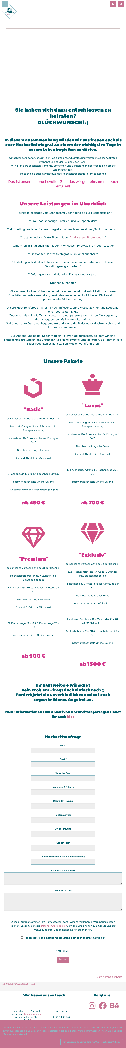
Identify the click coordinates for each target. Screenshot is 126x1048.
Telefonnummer (63, 815)
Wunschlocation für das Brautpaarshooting (63, 857)
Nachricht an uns (63, 890)
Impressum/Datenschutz (15, 983)
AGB (32, 983)
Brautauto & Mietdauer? (63, 870)
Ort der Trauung (63, 829)
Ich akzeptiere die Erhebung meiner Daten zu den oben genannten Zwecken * (65, 938)
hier (70, 716)
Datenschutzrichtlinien (54, 926)
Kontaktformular (33, 1014)
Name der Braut (63, 773)
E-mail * (63, 759)
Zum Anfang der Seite (109, 977)
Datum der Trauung (63, 801)
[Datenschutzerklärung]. (15, 1034)
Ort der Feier (63, 843)
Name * (63, 745)
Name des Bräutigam (63, 787)
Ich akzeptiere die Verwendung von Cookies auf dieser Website (91, 1042)
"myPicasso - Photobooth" (87, 237)
